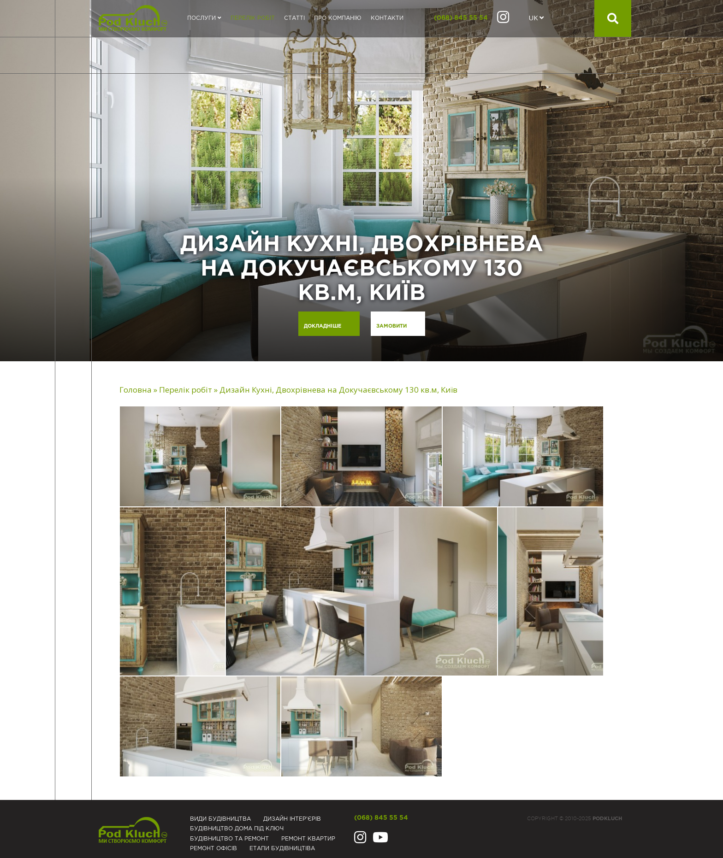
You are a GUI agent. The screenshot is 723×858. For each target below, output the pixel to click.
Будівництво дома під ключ (237, 828)
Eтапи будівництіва (282, 848)
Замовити (391, 326)
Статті (294, 18)
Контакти (387, 18)
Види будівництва (220, 819)
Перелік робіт (253, 18)
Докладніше (322, 326)
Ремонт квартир (308, 838)
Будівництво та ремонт (229, 838)
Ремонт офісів (213, 848)
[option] (361, 180)
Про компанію (338, 18)
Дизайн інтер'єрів (292, 819)
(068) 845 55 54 (461, 18)
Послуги (204, 18)
